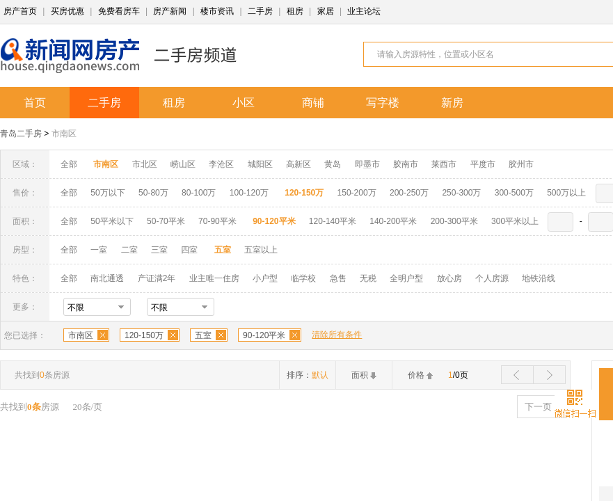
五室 (203, 335)
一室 (98, 250)
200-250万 (409, 193)
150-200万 (356, 193)
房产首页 (20, 11)
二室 (130, 250)
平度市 (482, 164)
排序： (307, 375)
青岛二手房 (21, 133)
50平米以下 (111, 221)
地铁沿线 (538, 278)
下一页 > (542, 406)
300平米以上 (515, 221)
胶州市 (521, 164)
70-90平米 (217, 221)
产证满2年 (157, 278)
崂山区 (183, 164)
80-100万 (199, 193)
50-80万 (153, 193)
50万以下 (107, 193)
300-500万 (514, 193)
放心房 (449, 278)
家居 (325, 11)
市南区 (64, 133)
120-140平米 (332, 221)
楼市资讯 (217, 11)
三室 (159, 250)
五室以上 (261, 250)
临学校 (303, 278)
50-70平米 (166, 221)
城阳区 (260, 164)
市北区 (144, 164)
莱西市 (443, 164)
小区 (243, 103)
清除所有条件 (337, 335)
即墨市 (367, 164)
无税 (368, 278)
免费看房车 (119, 11)
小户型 (265, 278)
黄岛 (332, 164)
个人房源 (492, 278)
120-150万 (144, 335)
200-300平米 (454, 221)
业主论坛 (364, 11)
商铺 (313, 103)
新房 (452, 103)
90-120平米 (264, 335)
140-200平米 (393, 221)
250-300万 (461, 193)
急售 (338, 278)
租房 (295, 11)
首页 (35, 103)
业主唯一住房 (214, 278)
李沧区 (221, 164)
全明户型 (406, 278)
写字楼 (382, 103)
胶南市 (405, 164)
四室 (189, 250)
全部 (69, 164)
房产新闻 (169, 11)
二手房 (260, 11)
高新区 (298, 164)
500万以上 (566, 193)
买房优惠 (67, 11)
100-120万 (249, 193)
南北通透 (107, 278)
